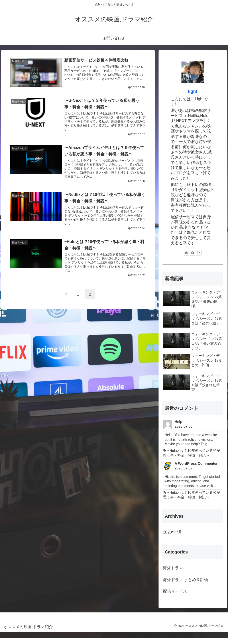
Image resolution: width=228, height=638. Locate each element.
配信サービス (175, 597)
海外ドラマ (173, 574)
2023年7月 (172, 538)
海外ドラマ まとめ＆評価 (185, 585)
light (192, 91)
